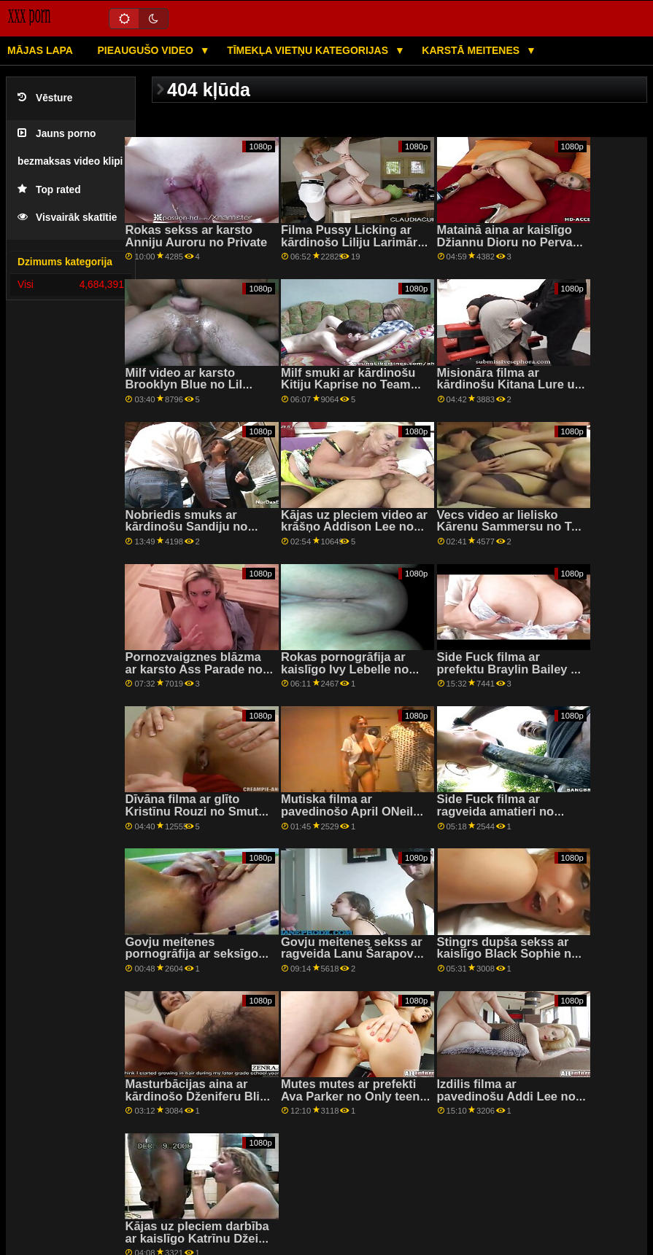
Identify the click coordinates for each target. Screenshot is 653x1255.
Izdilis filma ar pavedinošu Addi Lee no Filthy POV (506, 1096)
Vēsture (45, 98)
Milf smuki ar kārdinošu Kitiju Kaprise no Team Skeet (348, 385)
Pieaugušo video (146, 50)
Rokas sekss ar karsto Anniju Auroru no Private (196, 236)
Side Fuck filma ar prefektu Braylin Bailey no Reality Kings (511, 669)
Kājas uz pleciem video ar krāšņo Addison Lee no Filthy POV (354, 527)
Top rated (49, 189)
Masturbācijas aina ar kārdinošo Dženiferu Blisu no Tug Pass (199, 1096)
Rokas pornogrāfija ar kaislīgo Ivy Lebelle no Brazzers (345, 669)
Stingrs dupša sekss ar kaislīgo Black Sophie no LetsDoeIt (508, 954)
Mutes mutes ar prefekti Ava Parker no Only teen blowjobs (350, 1096)
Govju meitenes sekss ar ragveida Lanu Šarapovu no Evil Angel (351, 954)
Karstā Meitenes (472, 50)
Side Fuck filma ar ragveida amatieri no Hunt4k (496, 811)
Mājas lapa (40, 50)
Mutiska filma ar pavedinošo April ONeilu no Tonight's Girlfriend (350, 811)
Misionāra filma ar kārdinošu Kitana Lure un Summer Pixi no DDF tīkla (510, 385)
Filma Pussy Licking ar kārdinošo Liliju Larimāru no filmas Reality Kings (353, 242)
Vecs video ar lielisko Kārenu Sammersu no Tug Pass (511, 527)
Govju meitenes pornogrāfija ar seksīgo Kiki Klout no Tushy (191, 954)
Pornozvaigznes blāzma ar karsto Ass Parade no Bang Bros (194, 669)
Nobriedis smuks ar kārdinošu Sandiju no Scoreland (186, 527)
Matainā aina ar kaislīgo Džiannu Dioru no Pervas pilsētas (508, 242)
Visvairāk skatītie (67, 217)
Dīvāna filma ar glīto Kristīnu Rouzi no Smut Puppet (191, 811)
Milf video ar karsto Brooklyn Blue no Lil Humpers (183, 385)
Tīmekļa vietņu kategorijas (309, 50)
